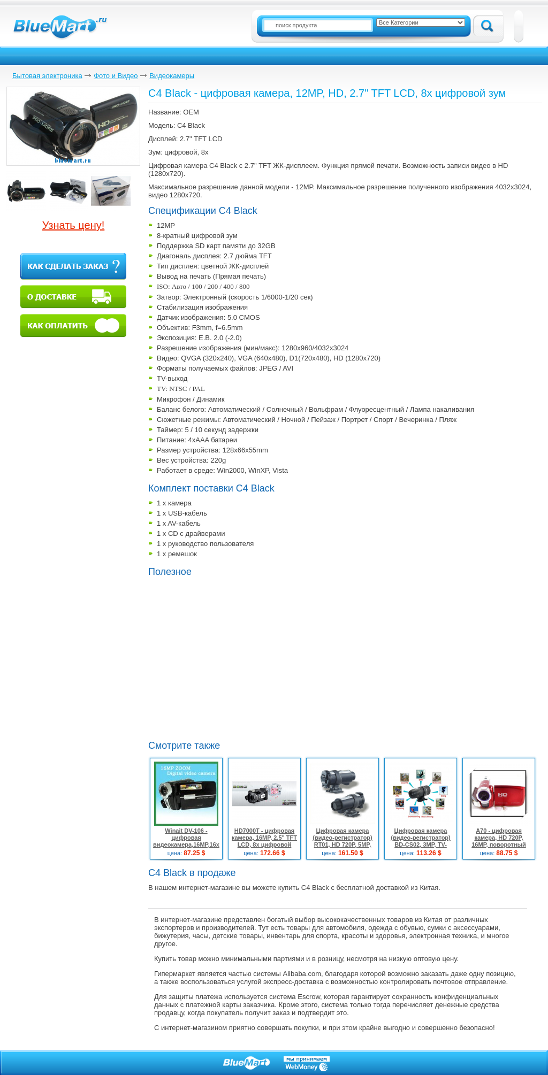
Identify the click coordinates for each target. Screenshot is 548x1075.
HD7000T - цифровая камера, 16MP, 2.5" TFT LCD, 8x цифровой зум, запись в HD (264, 841)
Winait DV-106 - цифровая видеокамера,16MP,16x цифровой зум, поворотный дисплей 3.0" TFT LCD (186, 848)
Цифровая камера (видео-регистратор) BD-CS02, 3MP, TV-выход (421, 841)
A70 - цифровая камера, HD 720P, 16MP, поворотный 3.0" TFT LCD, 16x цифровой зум (498, 844)
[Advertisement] (238, 657)
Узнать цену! (73, 225)
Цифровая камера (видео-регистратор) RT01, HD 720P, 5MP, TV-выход (342, 841)
